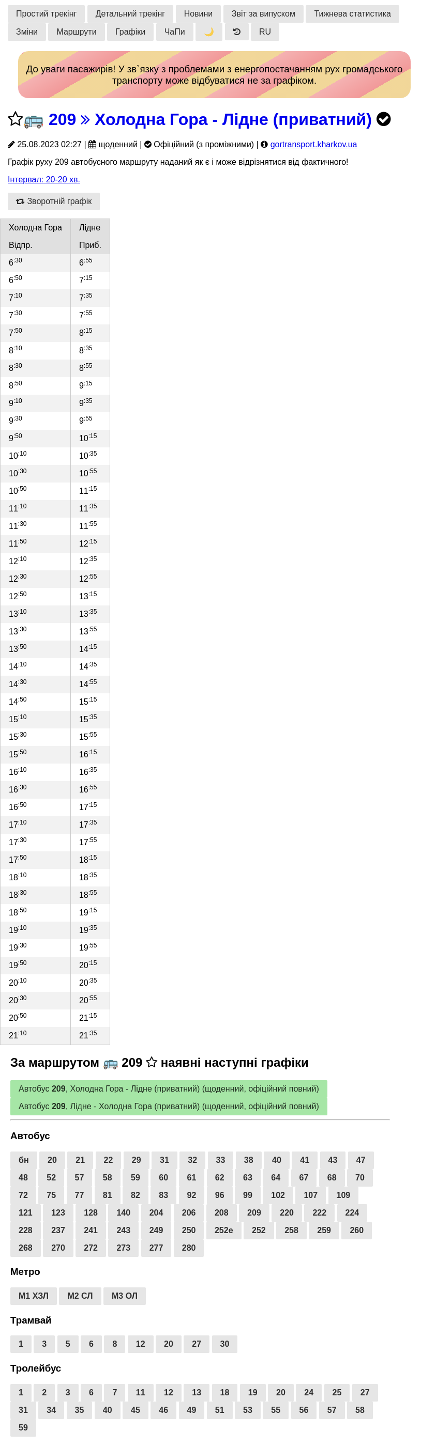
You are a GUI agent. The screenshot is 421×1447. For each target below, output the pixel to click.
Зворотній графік (54, 201)
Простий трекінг (46, 13)
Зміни (27, 31)
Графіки (130, 31)
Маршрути (76, 31)
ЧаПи (174, 31)
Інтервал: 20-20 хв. (44, 179)
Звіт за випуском (263, 13)
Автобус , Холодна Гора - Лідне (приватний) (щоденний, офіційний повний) (169, 1088)
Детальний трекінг (130, 13)
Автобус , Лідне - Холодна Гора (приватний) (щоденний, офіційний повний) (169, 1106)
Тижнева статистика (352, 13)
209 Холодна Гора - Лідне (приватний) (210, 119)
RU (265, 31)
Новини (198, 13)
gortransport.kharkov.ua (313, 144)
